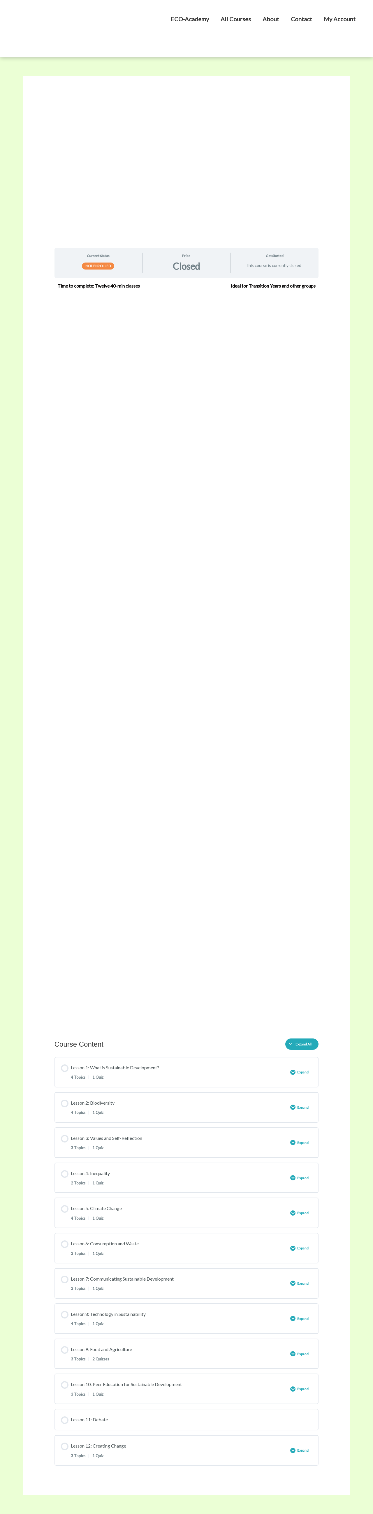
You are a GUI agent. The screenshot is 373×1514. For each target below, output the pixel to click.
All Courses (236, 18)
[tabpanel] (186, 656)
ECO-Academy (190, 18)
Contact (301, 18)
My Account (340, 18)
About (271, 18)
